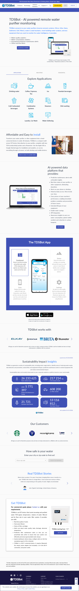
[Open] (45, 460)
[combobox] (31, 460)
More (58, 1)
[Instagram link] (21, 575)
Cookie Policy (31, 588)
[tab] (17, 73)
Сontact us (36, 507)
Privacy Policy (21, 588)
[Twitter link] (17, 575)
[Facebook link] (11, 575)
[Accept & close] (66, 587)
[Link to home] (17, 579)
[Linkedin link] (14, 575)
